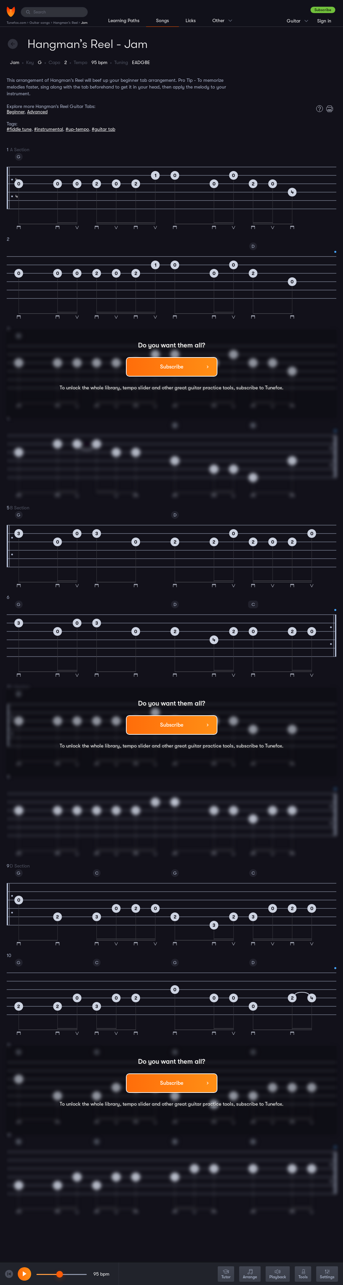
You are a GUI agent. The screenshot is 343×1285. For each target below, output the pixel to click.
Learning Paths (123, 20)
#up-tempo (77, 129)
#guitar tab (103, 129)
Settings (327, 1274)
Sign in (324, 20)
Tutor (225, 1274)
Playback (277, 1274)
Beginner (15, 111)
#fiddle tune (19, 129)
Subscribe (323, 10)
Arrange (250, 1274)
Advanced (37, 111)
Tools (302, 1274)
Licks (191, 20)
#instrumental (48, 129)
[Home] (11, 12)
